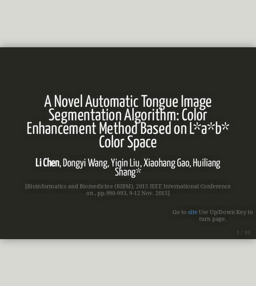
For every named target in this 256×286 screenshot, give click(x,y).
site (192, 212)
